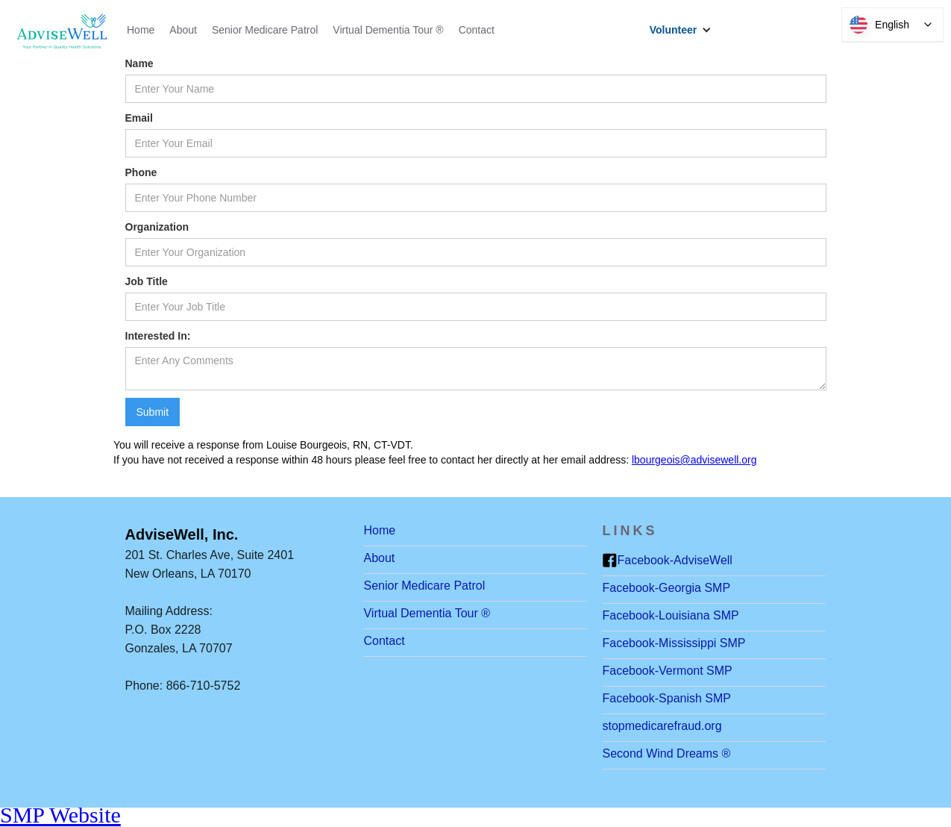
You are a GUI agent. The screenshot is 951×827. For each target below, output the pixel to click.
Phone (141, 172)
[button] (684, 29)
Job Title (146, 281)
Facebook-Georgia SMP (666, 587)
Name (139, 63)
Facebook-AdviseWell (674, 560)
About (183, 30)
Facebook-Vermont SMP (667, 670)
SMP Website (60, 814)
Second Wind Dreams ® (666, 753)
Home (140, 30)
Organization (157, 227)
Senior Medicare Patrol (265, 30)
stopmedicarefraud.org (661, 726)
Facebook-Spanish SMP (666, 698)
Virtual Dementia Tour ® (388, 30)
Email (139, 118)
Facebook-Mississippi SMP (673, 643)
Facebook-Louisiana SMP (670, 615)
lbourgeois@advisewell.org (694, 460)
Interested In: (158, 336)
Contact (477, 30)
